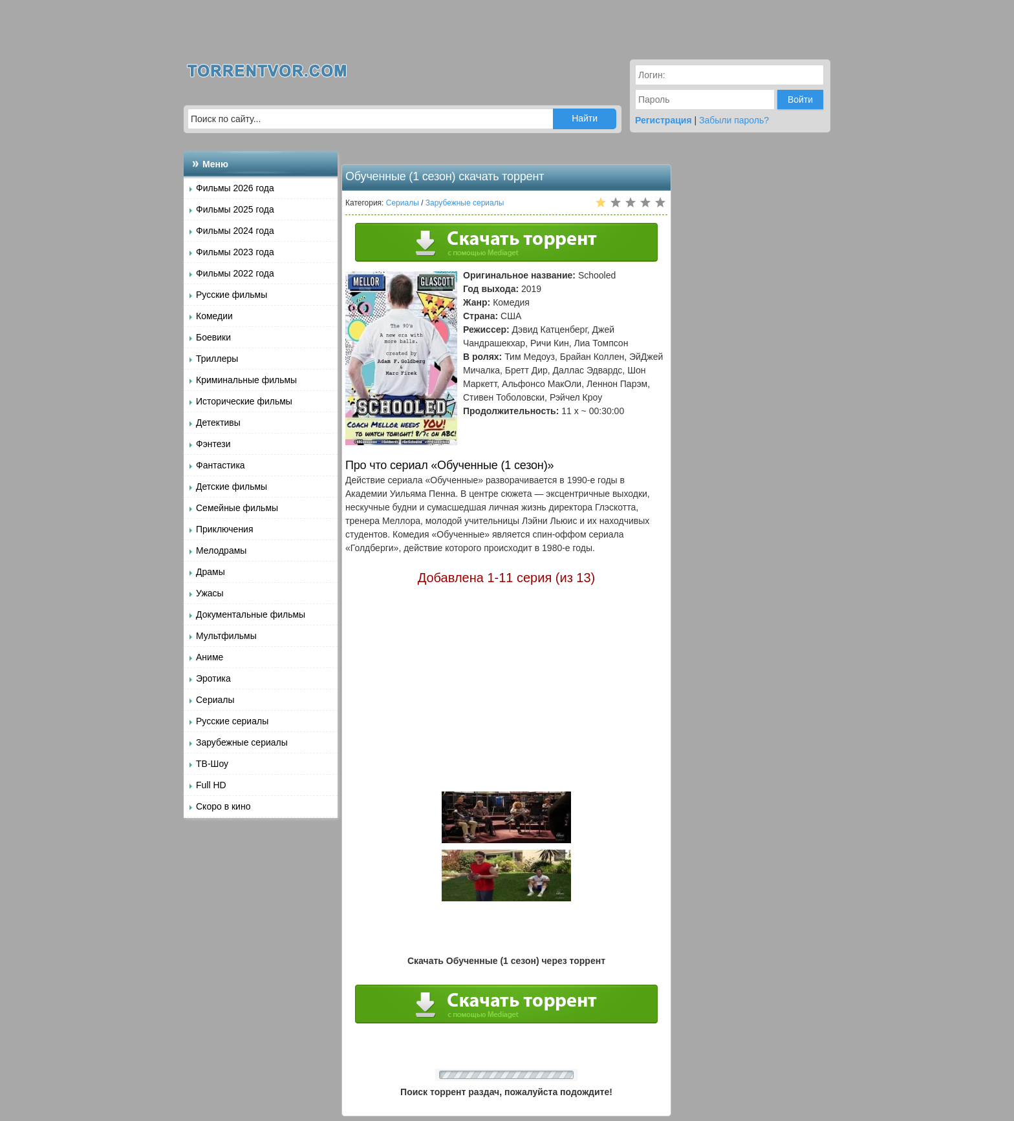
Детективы (218, 422)
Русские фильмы (231, 294)
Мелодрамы (221, 550)
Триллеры (217, 358)
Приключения (224, 529)
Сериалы (215, 700)
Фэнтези (213, 444)
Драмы (210, 572)
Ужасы (210, 593)
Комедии (214, 316)
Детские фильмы (231, 486)
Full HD (211, 785)
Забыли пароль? (734, 120)
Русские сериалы (232, 721)
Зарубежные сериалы (242, 742)
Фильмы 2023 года (235, 252)
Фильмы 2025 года (235, 209)
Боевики (213, 337)
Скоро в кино (223, 806)
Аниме (209, 657)
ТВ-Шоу (212, 764)
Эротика (213, 678)
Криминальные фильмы (246, 380)
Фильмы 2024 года (235, 230)
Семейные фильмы (237, 508)
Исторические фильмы (244, 401)
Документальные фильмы (250, 614)
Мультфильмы (226, 636)
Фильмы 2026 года (235, 188)
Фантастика (220, 465)
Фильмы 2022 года (235, 273)
